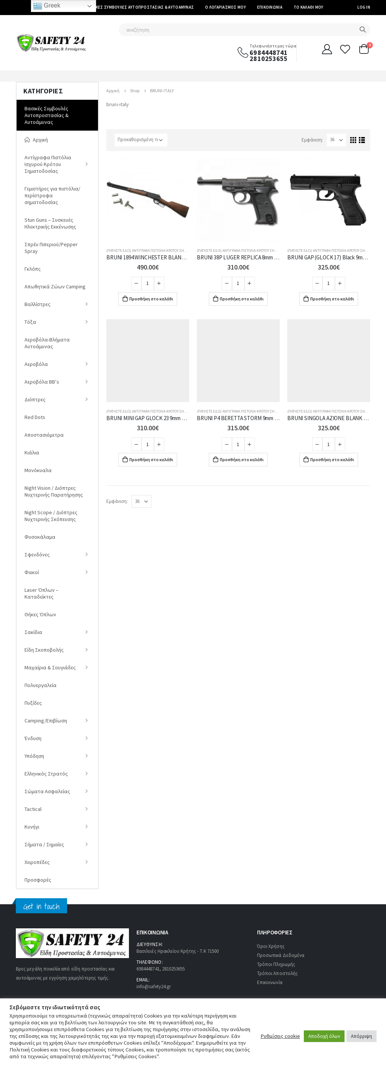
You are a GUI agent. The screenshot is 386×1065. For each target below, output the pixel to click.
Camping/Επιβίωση (46, 720)
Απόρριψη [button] (361, 1036)
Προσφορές (38, 879)
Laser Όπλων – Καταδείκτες (41, 593)
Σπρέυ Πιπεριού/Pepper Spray (51, 247)
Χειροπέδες (37, 862)
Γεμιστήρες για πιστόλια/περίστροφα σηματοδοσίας (52, 195)
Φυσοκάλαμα (40, 536)
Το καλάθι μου (308, 7)
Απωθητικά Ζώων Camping (55, 286)
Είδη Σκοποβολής (44, 649)
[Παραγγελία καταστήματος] (141, 140)
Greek (46, 6)
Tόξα (30, 321)
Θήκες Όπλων (40, 614)
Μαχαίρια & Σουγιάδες (50, 667)
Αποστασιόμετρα (44, 434)
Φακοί (32, 572)
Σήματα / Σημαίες (44, 844)
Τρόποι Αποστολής (277, 973)
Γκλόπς (33, 268)
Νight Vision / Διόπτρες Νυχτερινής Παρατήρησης (54, 491)
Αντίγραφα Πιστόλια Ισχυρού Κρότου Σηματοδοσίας (48, 164)
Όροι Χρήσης (271, 946)
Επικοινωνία (269, 7)
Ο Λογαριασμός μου (225, 7)
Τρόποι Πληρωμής (276, 964)
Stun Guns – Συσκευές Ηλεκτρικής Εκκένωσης (50, 223)
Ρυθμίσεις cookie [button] (280, 1036)
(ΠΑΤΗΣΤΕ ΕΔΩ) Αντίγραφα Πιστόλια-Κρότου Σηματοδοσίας (155, 250)
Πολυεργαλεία (41, 685)
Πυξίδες (33, 702)
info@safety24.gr (153, 986)
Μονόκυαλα (38, 470)
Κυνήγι (32, 826)
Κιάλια (32, 452)
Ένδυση (33, 738)
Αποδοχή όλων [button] (324, 1036)
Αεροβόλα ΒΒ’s (42, 381)
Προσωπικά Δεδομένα (280, 955)
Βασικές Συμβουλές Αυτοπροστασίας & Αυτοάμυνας (140, 7)
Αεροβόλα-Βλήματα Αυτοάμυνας (47, 343)
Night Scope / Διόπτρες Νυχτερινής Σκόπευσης (51, 516)
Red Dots (35, 417)
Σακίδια (33, 632)
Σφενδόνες (37, 554)
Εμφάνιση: (312, 140)
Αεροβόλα (36, 364)
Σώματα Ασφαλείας (47, 791)
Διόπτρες (35, 399)
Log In (363, 7)
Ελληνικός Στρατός (46, 773)
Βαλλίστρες (38, 304)
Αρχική (36, 139)
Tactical (33, 809)
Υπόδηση (34, 756)
